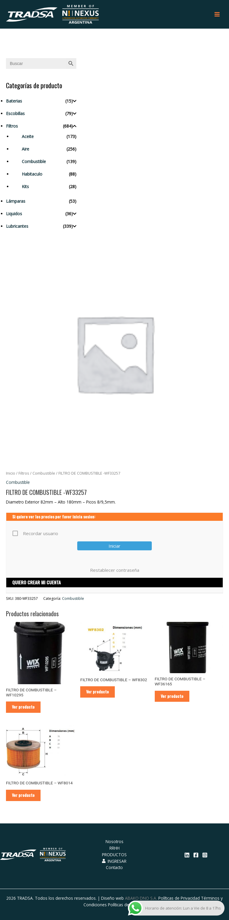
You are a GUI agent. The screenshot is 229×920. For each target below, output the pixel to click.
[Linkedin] (187, 855)
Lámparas (15, 201)
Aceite (28, 136)
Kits (25, 186)
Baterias (14, 101)
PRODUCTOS (114, 854)
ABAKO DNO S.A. (141, 898)
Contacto (114, 867)
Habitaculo (32, 174)
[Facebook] (196, 855)
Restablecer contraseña (114, 570)
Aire (25, 149)
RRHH (114, 848)
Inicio (10, 473)
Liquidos (14, 213)
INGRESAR (114, 861)
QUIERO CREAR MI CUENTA (36, 582)
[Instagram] (205, 855)
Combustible (34, 161)
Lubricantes (17, 226)
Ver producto (23, 707)
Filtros (12, 126)
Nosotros (114, 841)
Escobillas (15, 113)
